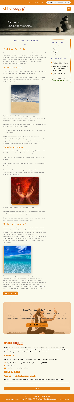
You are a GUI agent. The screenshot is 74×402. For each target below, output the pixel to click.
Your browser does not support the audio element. (58, 2)
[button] (2, 24)
